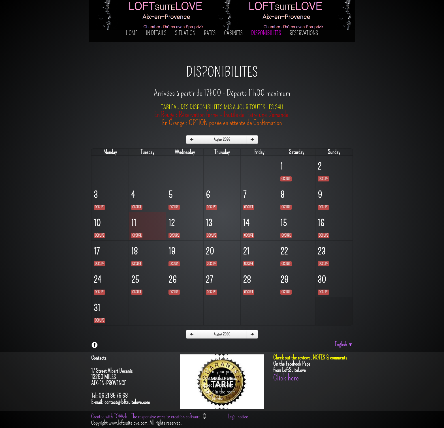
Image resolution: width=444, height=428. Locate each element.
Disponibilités (266, 33)
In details (156, 33)
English (344, 344)
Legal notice (238, 416)
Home (131, 33)
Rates (209, 33)
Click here (286, 378)
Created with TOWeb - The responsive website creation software (145, 416)
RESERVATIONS (304, 33)
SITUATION (185, 33)
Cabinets (233, 33)
